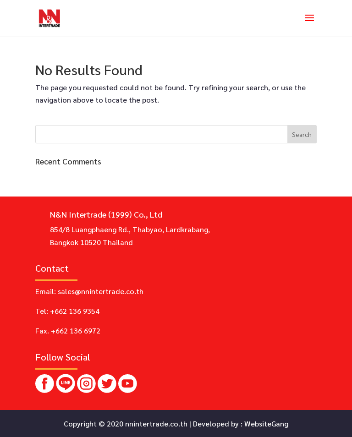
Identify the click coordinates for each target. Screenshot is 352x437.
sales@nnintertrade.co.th (100, 291)
